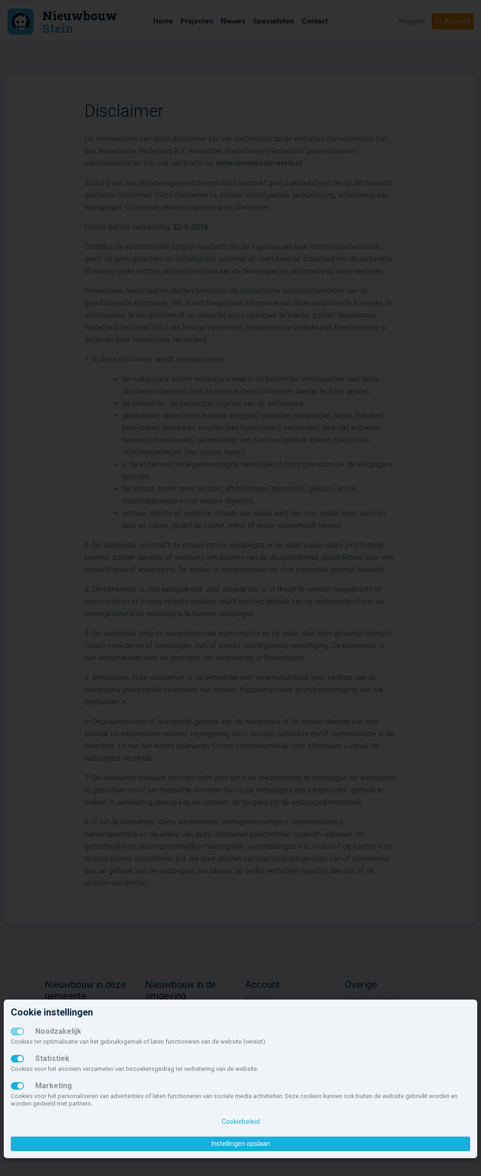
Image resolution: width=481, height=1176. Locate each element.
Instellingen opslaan (240, 1143)
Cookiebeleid (241, 1121)
